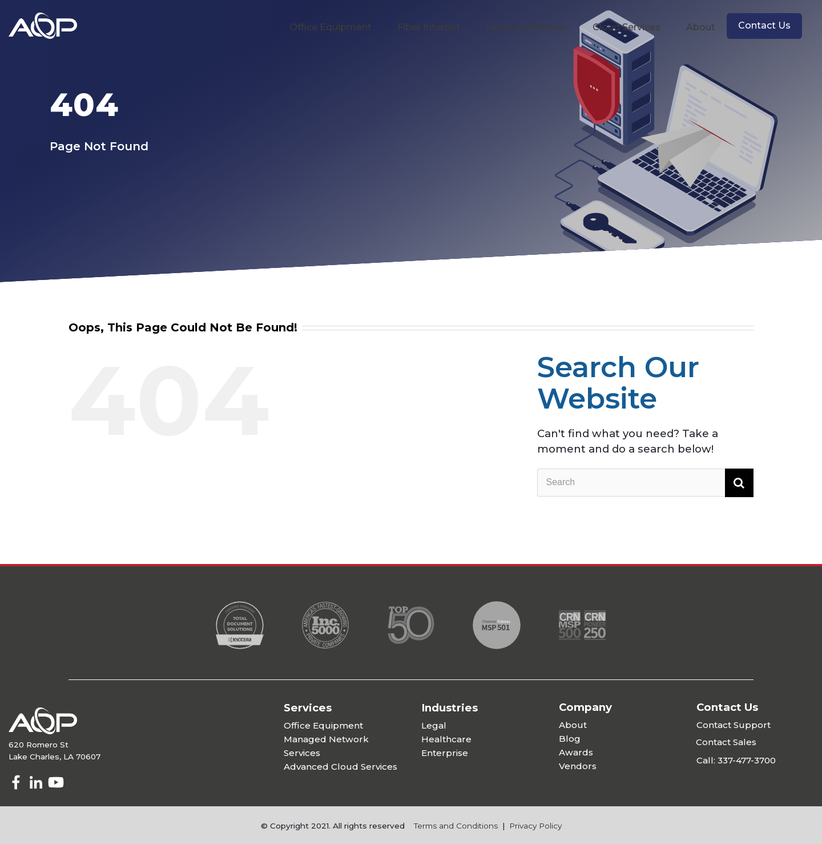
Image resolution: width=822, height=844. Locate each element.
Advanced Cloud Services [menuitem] (340, 766)
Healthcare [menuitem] (446, 739)
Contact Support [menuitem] (733, 724)
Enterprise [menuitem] (444, 752)
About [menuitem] (700, 27)
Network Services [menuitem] (526, 27)
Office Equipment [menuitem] (330, 27)
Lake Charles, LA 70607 (54, 756)
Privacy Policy (535, 825)
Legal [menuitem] (433, 725)
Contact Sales (726, 742)
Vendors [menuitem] (578, 766)
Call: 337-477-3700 (736, 760)
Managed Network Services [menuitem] (326, 746)
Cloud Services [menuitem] (626, 27)
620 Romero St (38, 744)
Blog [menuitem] (570, 738)
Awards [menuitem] (576, 752)
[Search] (645, 483)
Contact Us (764, 25)
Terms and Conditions (456, 825)
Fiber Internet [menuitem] (428, 27)
